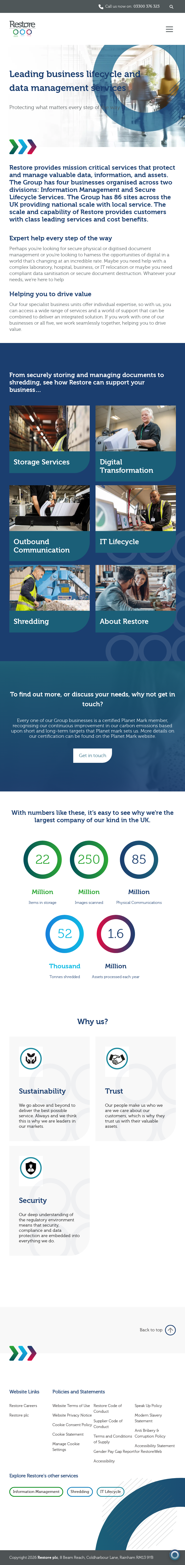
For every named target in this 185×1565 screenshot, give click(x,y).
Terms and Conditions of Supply (113, 1439)
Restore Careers (23, 1406)
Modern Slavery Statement (148, 1418)
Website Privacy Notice (72, 1415)
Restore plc (19, 1415)
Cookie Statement (68, 1434)
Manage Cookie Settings (66, 1447)
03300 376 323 (147, 6)
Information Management (36, 1492)
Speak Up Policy (148, 1406)
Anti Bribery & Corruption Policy (150, 1433)
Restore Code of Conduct (108, 1409)
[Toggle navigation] (169, 29)
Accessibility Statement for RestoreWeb (155, 1449)
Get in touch (92, 755)
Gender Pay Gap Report (114, 1451)
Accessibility (104, 1461)
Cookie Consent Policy (72, 1425)
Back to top (158, 1330)
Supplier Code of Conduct (108, 1424)
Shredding (80, 1492)
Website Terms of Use (71, 1406)
